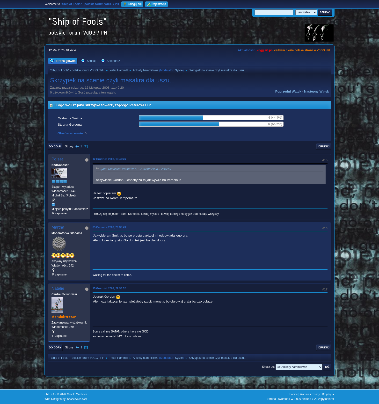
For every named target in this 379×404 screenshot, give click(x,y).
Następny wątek (316, 91)
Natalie (57, 288)
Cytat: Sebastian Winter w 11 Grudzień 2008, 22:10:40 (135, 169)
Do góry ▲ (328, 394)
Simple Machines (77, 394)
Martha (57, 227)
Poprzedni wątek (288, 91)
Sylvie (179, 70)
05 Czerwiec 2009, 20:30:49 (109, 227)
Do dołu (55, 146)
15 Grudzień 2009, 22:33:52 (109, 288)
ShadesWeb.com (77, 398)
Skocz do (268, 366)
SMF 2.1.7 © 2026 (55, 394)
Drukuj (323, 146)
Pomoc (294, 394)
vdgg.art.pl (264, 50)
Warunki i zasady (310, 394)
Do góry (55, 347)
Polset (57, 159)
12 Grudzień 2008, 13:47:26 (109, 159)
